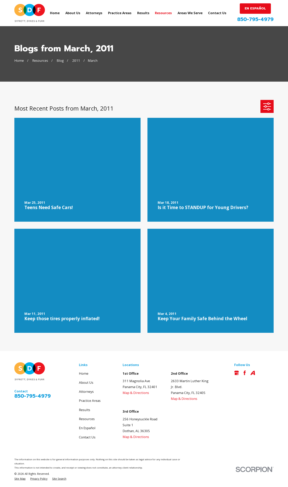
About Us (86, 382)
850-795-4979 (255, 19)
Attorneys (86, 391)
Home (83, 373)
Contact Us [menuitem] (217, 13)
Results (84, 410)
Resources (87, 419)
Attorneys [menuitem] (94, 13)
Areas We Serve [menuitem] (190, 13)
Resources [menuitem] (163, 13)
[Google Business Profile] (236, 373)
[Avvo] (252, 373)
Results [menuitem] (143, 13)
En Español (87, 428)
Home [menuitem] (55, 13)
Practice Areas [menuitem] (119, 13)
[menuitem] (20, 478)
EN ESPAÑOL (255, 8)
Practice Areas (90, 400)
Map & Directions (136, 392)
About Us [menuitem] (72, 13)
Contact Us (87, 437)
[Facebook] (244, 373)
